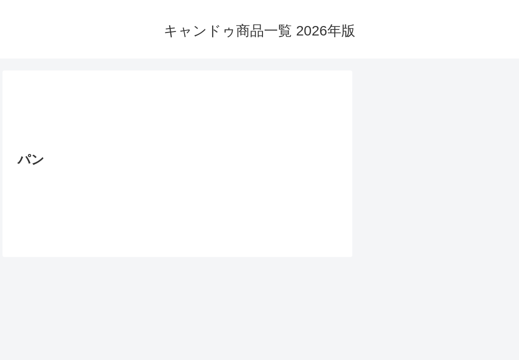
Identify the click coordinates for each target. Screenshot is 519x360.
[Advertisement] (177, 114)
